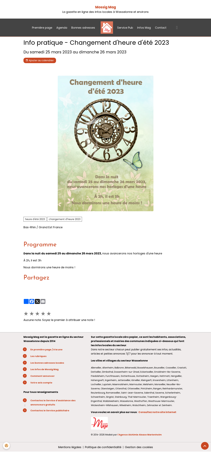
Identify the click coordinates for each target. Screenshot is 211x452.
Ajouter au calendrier (40, 60)
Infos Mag (144, 28)
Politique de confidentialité (103, 447)
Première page (42, 28)
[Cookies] (6, 445)
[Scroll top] (205, 446)
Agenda (61, 28)
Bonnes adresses (83, 28)
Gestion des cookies (139, 447)
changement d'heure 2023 (64, 219)
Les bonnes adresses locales (47, 362)
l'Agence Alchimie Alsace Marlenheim (139, 434)
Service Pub (125, 28)
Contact (160, 28)
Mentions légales (69, 447)
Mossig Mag (105, 7)
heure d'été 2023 (35, 219)
